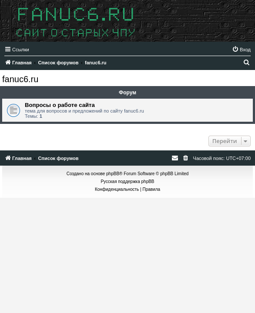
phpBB (112, 173)
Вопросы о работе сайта (60, 105)
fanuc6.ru (20, 79)
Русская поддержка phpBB (127, 181)
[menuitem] (241, 49)
